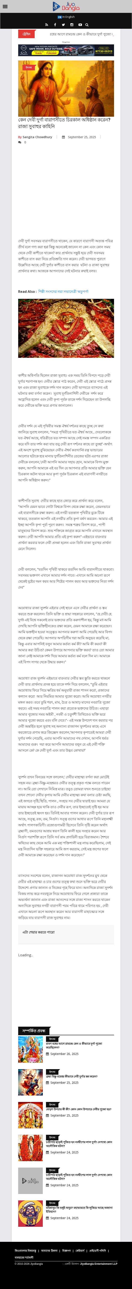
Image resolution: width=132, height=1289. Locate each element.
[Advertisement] (66, 194)
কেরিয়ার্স (80, 1250)
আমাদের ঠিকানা (49, 1250)
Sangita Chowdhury (35, 137)
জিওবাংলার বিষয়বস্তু (25, 1250)
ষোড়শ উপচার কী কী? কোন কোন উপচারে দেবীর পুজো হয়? (78, 1109)
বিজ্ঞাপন (66, 1250)
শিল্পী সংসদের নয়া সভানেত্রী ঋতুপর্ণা (63, 291)
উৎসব (29, 67)
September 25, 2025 (79, 137)
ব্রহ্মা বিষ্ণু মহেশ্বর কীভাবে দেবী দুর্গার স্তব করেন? (72, 1076)
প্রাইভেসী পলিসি (97, 1250)
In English (66, 17)
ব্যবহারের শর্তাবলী (24, 1257)
